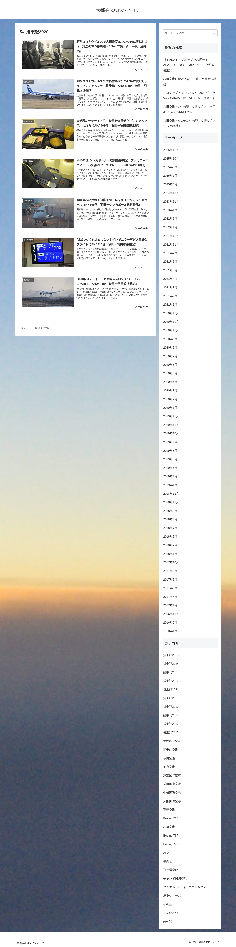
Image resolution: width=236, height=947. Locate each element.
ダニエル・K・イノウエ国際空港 (184, 887)
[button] (214, 33)
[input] (190, 33)
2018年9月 (170, 511)
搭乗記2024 (171, 663)
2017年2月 (170, 605)
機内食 (167, 861)
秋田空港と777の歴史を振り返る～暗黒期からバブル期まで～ (189, 109)
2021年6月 (170, 261)
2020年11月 (171, 321)
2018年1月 (170, 554)
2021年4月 (170, 278)
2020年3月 (170, 390)
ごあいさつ (170, 913)
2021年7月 (170, 253)
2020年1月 (170, 407)
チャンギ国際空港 (175, 878)
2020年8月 (170, 347)
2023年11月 (171, 201)
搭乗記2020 (171, 698)
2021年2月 (170, 296)
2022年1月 (170, 227)
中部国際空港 (172, 792)
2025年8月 (170, 167)
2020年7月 (170, 356)
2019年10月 (171, 433)
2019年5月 (170, 459)
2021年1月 (170, 304)
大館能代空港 (172, 741)
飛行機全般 (170, 870)
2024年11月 (171, 193)
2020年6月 (170, 364)
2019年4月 (170, 468)
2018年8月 (170, 519)
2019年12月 (171, 416)
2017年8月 (170, 579)
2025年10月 (171, 158)
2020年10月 (171, 330)
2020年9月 (170, 339)
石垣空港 (169, 827)
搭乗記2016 (171, 732)
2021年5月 (170, 270)
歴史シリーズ (172, 895)
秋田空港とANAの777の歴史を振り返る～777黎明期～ (189, 123)
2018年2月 (170, 545)
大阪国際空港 (172, 801)
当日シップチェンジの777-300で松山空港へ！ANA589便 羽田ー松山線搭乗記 (189, 95)
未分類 (167, 921)
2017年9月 (170, 571)
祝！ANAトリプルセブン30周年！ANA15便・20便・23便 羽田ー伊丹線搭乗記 (189, 65)
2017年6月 (170, 588)
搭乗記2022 (171, 681)
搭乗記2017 (171, 724)
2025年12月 (171, 150)
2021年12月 (171, 235)
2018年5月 (170, 536)
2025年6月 (170, 184)
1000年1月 (170, 631)
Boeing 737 (170, 818)
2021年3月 (170, 287)
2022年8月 (170, 218)
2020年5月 (170, 373)
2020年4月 (170, 382)
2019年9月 (170, 442)
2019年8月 (170, 450)
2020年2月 (170, 399)
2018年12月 (171, 493)
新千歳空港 (170, 749)
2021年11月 (171, 244)
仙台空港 (169, 767)
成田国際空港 (172, 784)
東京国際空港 (172, 775)
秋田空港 (169, 758)
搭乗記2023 (171, 672)
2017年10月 (171, 562)
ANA (166, 852)
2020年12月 (171, 313)
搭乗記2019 (171, 706)
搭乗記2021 (171, 689)
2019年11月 (171, 425)
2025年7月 (170, 175)
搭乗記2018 (171, 715)
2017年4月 (170, 596)
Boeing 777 (170, 844)
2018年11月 (171, 502)
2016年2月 (170, 622)
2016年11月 (171, 614)
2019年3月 (170, 476)
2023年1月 (170, 210)
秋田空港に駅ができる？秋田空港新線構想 (189, 81)
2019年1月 (170, 485)
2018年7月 (170, 528)
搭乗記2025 (171, 655)
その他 (167, 904)
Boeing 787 (170, 835)
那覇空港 (169, 809)
